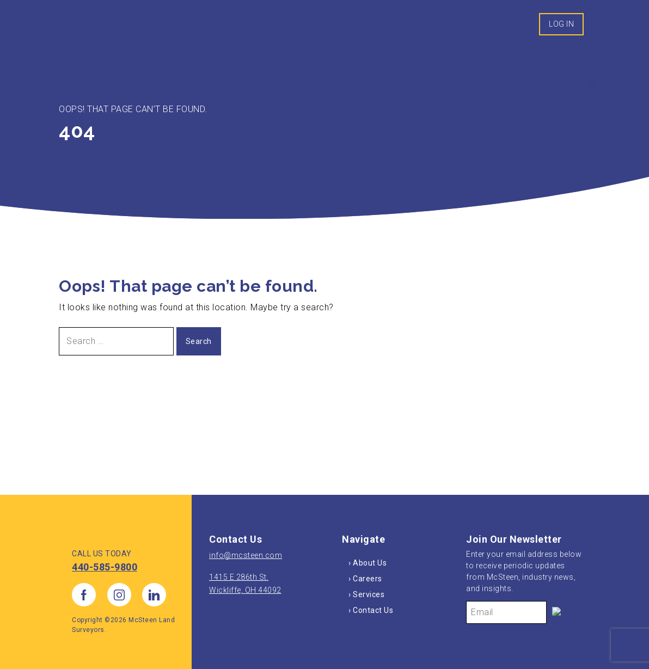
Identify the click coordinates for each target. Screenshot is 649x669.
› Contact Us (370, 610)
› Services (366, 594)
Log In (561, 24)
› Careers (365, 578)
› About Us (367, 562)
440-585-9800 (104, 567)
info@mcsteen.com (245, 555)
